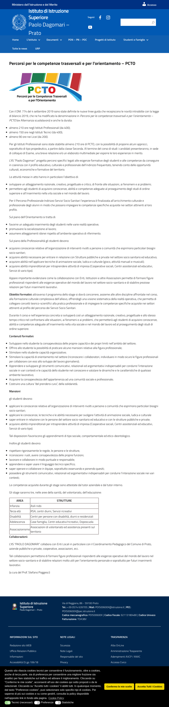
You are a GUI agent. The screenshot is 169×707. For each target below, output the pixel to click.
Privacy (64, 662)
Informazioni (16, 657)
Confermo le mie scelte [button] (119, 686)
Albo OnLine (117, 645)
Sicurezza (65, 645)
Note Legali (66, 651)
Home (15, 40)
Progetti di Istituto (105, 40)
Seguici (91, 17)
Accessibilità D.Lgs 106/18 (24, 662)
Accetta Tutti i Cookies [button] (149, 686)
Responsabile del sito (71, 657)
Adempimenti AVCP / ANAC (125, 657)
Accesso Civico (118, 662)
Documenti (52, 40)
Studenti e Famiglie (134, 40)
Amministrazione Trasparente (126, 651)
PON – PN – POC (77, 40)
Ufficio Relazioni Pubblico (23, 651)
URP (37, 48)
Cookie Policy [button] (56, 698)
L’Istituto (32, 40)
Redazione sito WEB (20, 645)
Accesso (149, 5)
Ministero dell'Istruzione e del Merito (34, 4)
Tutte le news (19, 48)
